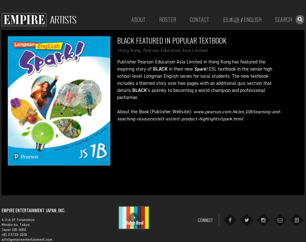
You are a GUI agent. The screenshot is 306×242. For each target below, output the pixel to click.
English (252, 19)
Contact (199, 19)
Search (283, 19)
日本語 (231, 19)
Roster (167, 19)
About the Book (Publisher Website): (199, 115)
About (138, 19)
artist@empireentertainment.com (27, 239)
